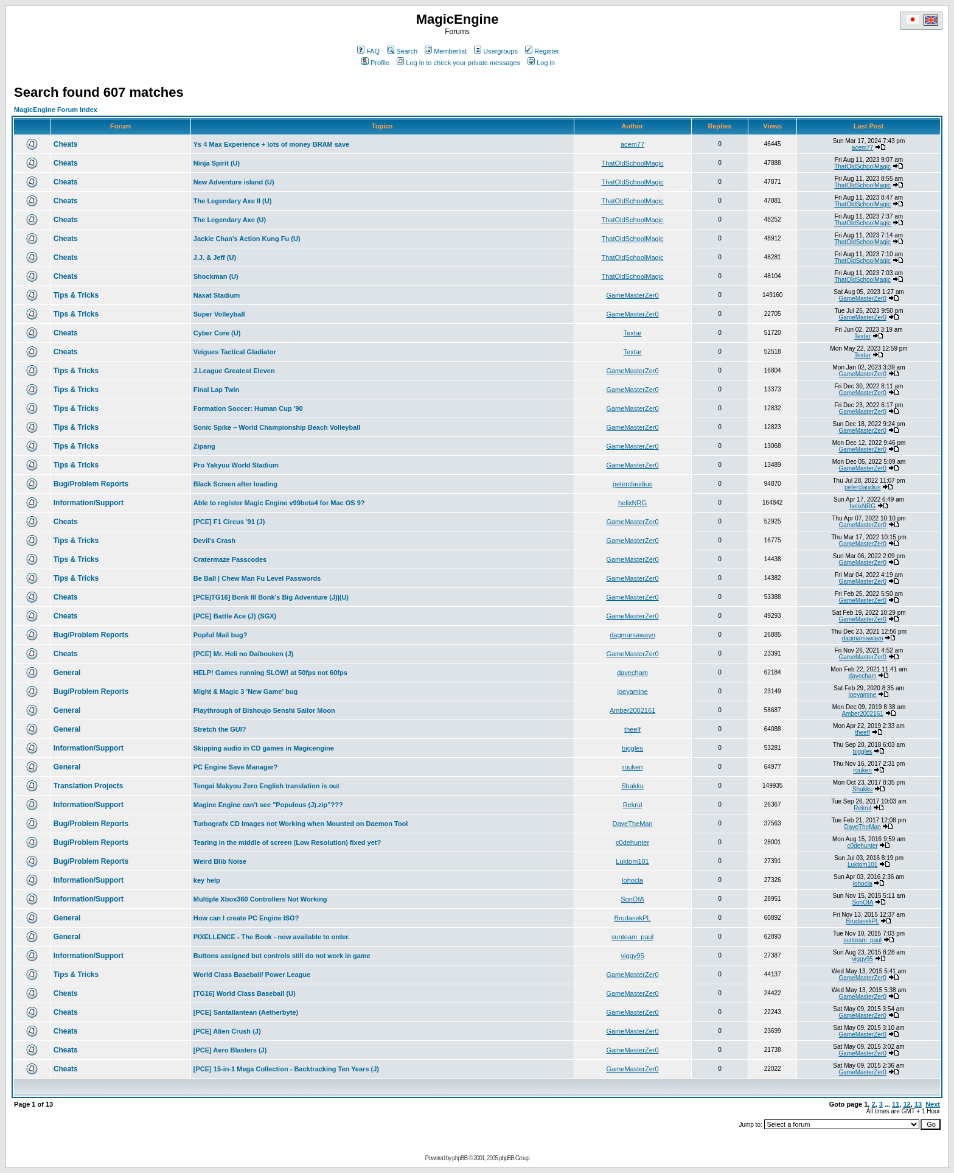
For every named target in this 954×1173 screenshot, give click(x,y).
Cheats (66, 144)
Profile (375, 62)
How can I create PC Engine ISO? (246, 918)
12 (906, 1104)
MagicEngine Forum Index (55, 109)
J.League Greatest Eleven (234, 370)
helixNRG (632, 502)
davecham (632, 672)
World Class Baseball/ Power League (251, 974)
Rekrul (632, 804)
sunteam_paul (632, 936)
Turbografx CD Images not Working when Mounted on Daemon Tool (300, 823)
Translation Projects (89, 786)
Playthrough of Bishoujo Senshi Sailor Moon (264, 710)
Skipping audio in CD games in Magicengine (263, 748)
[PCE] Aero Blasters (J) (230, 1050)
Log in (541, 62)
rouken (632, 767)
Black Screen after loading (235, 484)
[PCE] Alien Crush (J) (227, 1031)
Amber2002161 (632, 710)
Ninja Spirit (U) (216, 163)
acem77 (632, 144)
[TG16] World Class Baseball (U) (244, 993)
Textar (633, 333)
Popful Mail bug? (220, 635)
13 (918, 1104)
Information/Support (89, 503)
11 (895, 1104)
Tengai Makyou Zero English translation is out (266, 786)
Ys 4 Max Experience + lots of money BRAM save (271, 144)
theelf (632, 729)
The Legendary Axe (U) (229, 219)
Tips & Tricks (76, 295)
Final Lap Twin (216, 389)
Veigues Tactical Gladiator (234, 351)
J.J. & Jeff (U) (214, 257)
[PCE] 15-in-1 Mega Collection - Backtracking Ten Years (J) (286, 1069)
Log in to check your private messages (458, 62)
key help (206, 880)
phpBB (459, 1158)
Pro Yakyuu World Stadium (236, 465)
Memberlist (446, 51)
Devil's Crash (214, 540)
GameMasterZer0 (632, 295)
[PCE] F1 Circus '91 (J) (229, 521)
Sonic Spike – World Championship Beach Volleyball (277, 427)
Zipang (204, 446)
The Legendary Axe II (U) (232, 201)
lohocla (632, 880)
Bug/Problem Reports (91, 484)
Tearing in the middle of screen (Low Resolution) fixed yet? (287, 842)
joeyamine (632, 691)
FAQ (368, 51)
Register (542, 51)
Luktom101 (632, 861)
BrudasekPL (633, 918)
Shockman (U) (215, 276)
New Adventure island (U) (233, 182)
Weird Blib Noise (219, 861)
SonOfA (632, 899)
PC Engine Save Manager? (235, 767)
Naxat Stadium (216, 295)
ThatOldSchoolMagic (632, 163)
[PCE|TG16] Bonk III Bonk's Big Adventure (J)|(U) (271, 597)
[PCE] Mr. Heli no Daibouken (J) (243, 653)
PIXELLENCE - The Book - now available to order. (271, 936)
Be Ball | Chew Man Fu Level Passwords (257, 578)
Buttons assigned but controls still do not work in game (282, 955)
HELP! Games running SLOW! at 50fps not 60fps (270, 672)
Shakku (632, 786)
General (67, 672)
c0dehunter (632, 842)
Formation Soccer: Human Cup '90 (248, 408)
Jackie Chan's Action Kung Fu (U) (247, 238)
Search (402, 51)
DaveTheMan (633, 823)
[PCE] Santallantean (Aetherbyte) (245, 1012)
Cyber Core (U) (217, 333)
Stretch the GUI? (219, 729)
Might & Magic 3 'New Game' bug (245, 691)
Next (932, 1104)
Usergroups (496, 51)
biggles (632, 748)
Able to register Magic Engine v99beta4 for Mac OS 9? (279, 502)
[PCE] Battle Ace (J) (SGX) (235, 616)
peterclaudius (632, 484)
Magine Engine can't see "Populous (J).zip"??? (268, 804)
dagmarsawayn (632, 635)
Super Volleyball (219, 314)
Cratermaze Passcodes (229, 559)
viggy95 (632, 955)
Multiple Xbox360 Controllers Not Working (260, 899)
